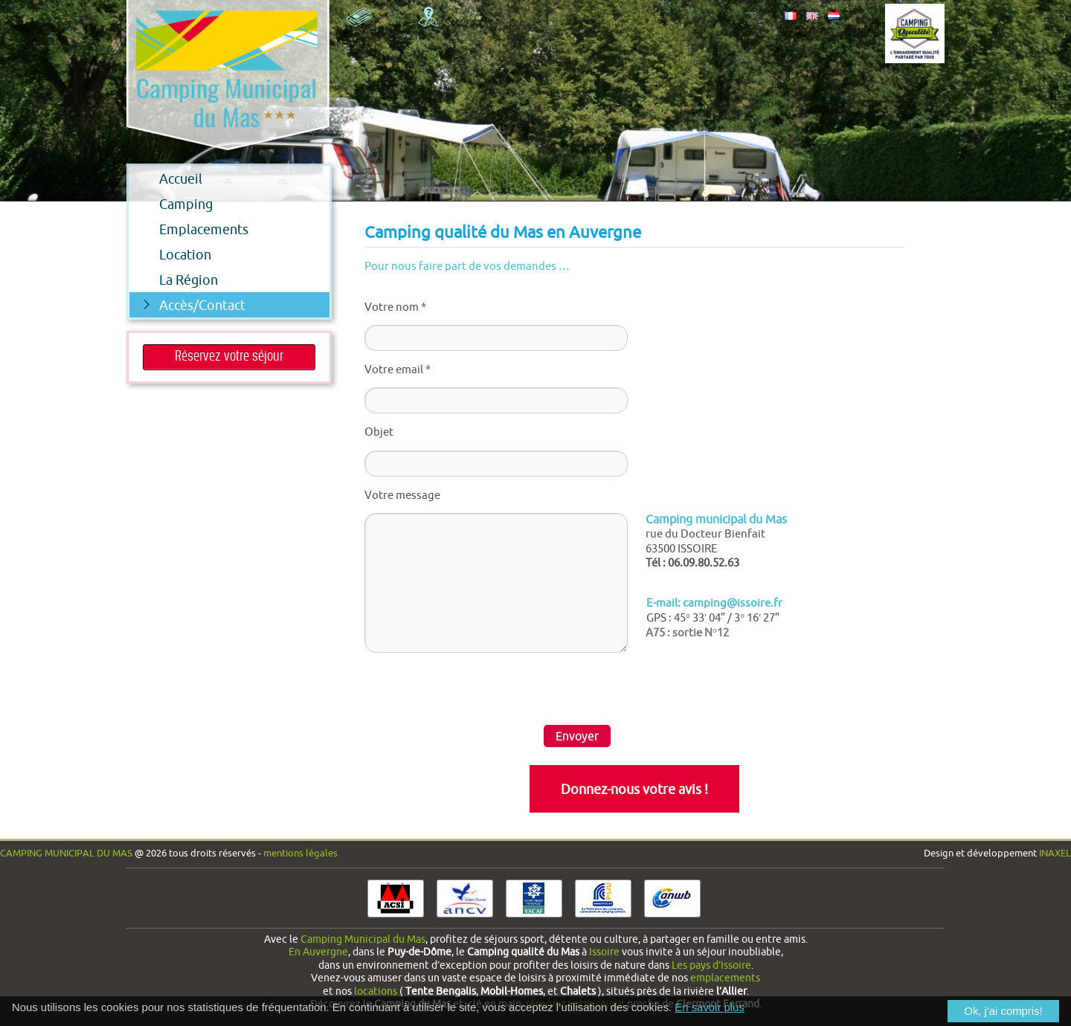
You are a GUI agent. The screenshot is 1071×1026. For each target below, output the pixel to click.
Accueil (165, 178)
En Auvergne (318, 952)
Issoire (604, 952)
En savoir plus (709, 1007)
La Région (173, 279)
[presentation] (477, 688)
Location (170, 254)
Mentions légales (300, 853)
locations (375, 991)
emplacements (725, 978)
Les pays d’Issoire (711, 965)
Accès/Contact (194, 304)
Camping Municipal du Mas (66, 853)
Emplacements (188, 229)
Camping (171, 203)
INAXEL (1055, 853)
